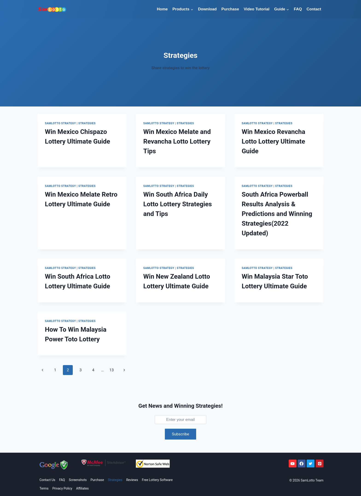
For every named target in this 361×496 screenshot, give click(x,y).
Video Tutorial (257, 9)
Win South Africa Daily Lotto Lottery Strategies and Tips (177, 204)
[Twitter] (310, 463)
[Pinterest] (319, 463)
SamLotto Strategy (60, 123)
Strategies (87, 123)
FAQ (298, 9)
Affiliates (82, 488)
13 (111, 370)
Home (162, 9)
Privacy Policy (62, 488)
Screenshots (78, 480)
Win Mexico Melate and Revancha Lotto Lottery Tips (177, 141)
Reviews (132, 480)
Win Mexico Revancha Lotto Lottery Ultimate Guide (273, 141)
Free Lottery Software (157, 480)
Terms (43, 488)
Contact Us (47, 480)
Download (207, 9)
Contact (314, 9)
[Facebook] (302, 463)
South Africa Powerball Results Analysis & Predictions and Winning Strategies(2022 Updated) (277, 214)
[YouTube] (293, 463)
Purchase (230, 9)
